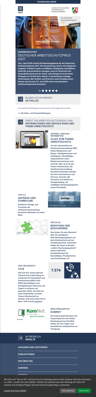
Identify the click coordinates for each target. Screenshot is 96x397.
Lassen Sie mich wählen (15, 390)
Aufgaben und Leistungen (32, 347)
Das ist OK (84, 390)
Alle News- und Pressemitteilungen (35, 113)
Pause (78, 90)
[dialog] (48, 386)
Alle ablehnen (68, 390)
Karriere (23, 368)
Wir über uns (25, 361)
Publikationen (26, 354)
